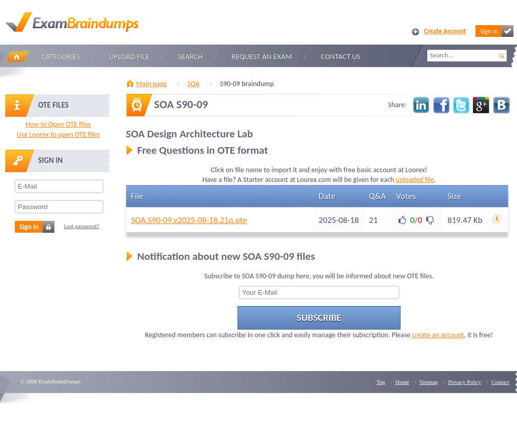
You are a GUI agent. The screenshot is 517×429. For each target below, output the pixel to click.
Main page (151, 83)
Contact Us (341, 56)
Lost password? (82, 226)
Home (17, 56)
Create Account (445, 31)
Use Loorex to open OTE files (58, 134)
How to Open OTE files (58, 124)
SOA (193, 83)
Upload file (129, 56)
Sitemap (429, 382)
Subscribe (319, 317)
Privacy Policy (464, 382)
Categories (61, 56)
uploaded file (415, 179)
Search (190, 56)
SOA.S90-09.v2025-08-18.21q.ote (189, 220)
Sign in (496, 31)
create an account (438, 335)
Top (380, 382)
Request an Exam (261, 56)
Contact (500, 382)
